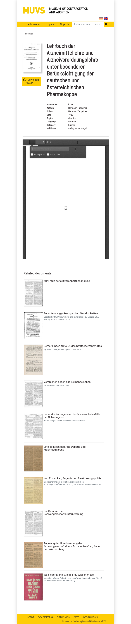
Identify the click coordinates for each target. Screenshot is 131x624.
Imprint (30, 617)
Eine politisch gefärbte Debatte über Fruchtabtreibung (65, 448)
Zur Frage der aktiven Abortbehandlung (67, 280)
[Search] (88, 24)
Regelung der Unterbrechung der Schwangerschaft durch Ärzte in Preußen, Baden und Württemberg (72, 546)
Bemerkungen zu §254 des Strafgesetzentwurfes (73, 346)
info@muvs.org (90, 617)
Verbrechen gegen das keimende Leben (67, 381)
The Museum (33, 24)
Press (76, 617)
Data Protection (45, 617)
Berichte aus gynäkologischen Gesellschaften (71, 313)
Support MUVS (63, 617)
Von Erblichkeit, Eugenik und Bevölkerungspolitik (72, 478)
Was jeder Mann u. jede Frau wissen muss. (69, 574)
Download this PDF (31, 81)
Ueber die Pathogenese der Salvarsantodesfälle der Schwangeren (72, 416)
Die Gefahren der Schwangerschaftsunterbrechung (63, 512)
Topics (50, 24)
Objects (64, 24)
